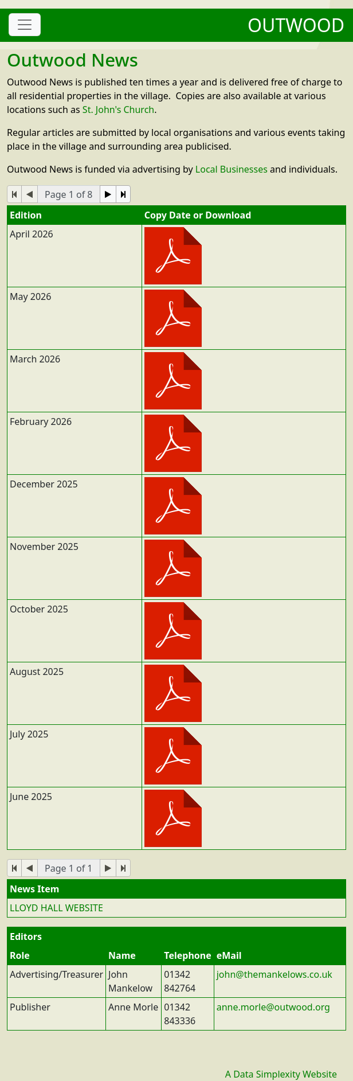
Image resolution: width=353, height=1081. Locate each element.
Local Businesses (231, 169)
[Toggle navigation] (25, 24)
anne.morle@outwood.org (273, 1007)
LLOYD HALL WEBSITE (56, 908)
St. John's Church (118, 109)
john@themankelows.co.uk (274, 974)
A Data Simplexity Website (281, 1074)
